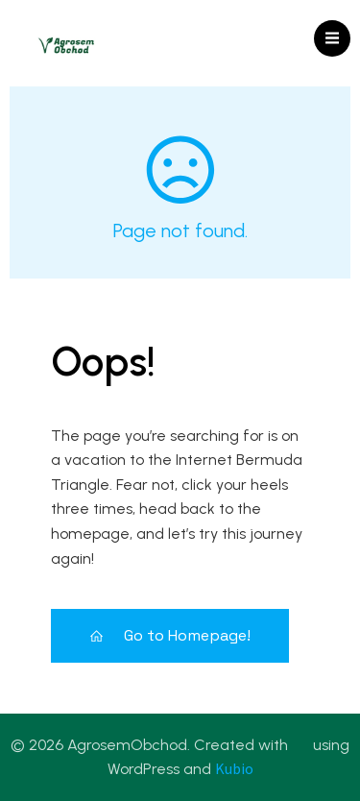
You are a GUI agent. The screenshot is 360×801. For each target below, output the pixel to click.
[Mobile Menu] (332, 38)
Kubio (234, 768)
